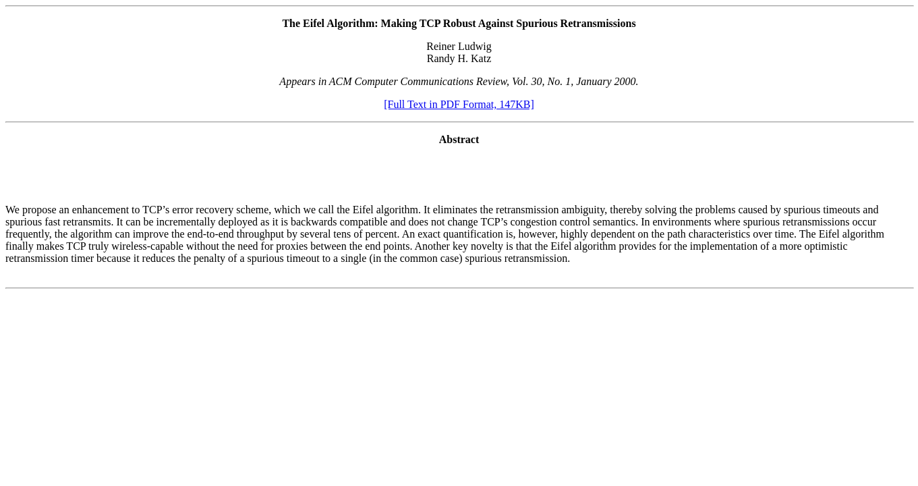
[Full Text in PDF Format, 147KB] (459, 104)
